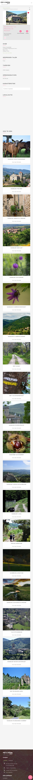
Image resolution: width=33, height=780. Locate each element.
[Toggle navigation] (31, 2)
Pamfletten (5, 778)
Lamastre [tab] (5, 760)
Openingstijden (9, 772)
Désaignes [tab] (10, 760)
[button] (5, 18)
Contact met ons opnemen (11, 770)
